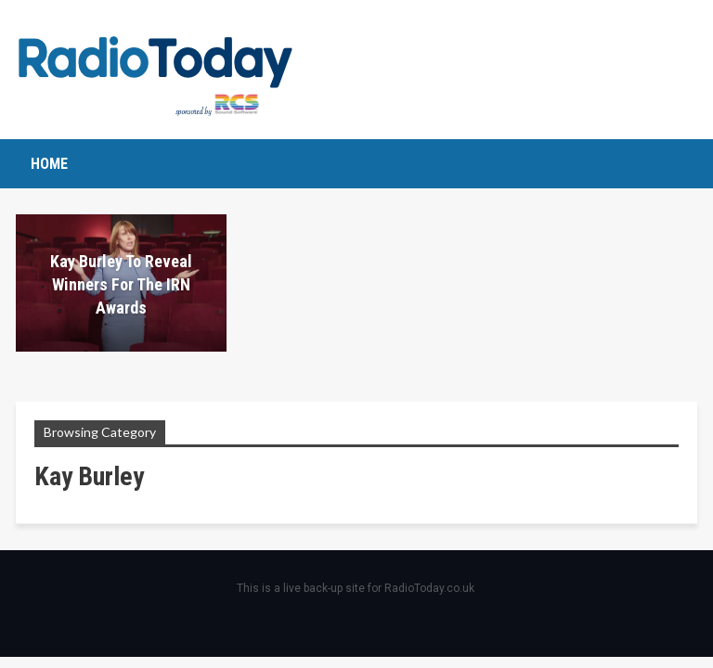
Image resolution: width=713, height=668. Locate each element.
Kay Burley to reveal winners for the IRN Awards (121, 284)
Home (49, 164)
